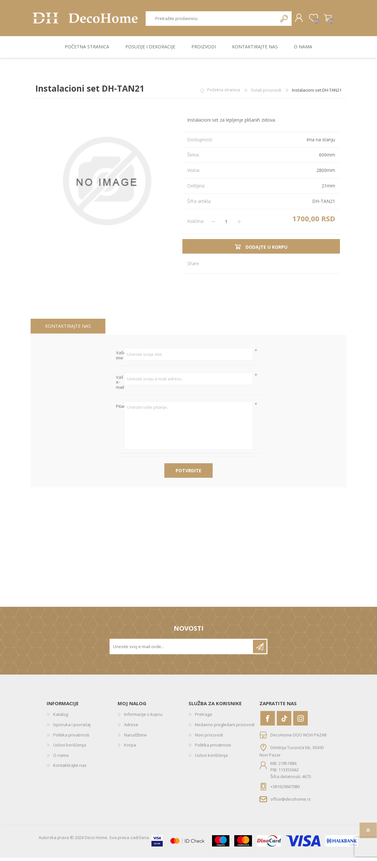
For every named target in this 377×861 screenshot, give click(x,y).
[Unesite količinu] (226, 224)
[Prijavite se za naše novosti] (182, 649)
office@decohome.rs (290, 802)
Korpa (321, 20)
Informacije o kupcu (143, 717)
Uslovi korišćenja (69, 748)
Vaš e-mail (120, 385)
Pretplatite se (259, 649)
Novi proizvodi (209, 738)
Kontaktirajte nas (68, 329)
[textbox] (209, 20)
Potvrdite (188, 474)
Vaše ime (120, 359)
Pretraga (278, 20)
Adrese (131, 728)
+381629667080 (285, 790)
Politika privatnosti (71, 738)
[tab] (68, 329)
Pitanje (120, 409)
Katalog (60, 717)
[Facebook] (267, 721)
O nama (61, 758)
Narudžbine (135, 738)
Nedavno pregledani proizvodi (225, 728)
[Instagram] (300, 721)
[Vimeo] (284, 721)
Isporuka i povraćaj (72, 728)
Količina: (195, 224)
